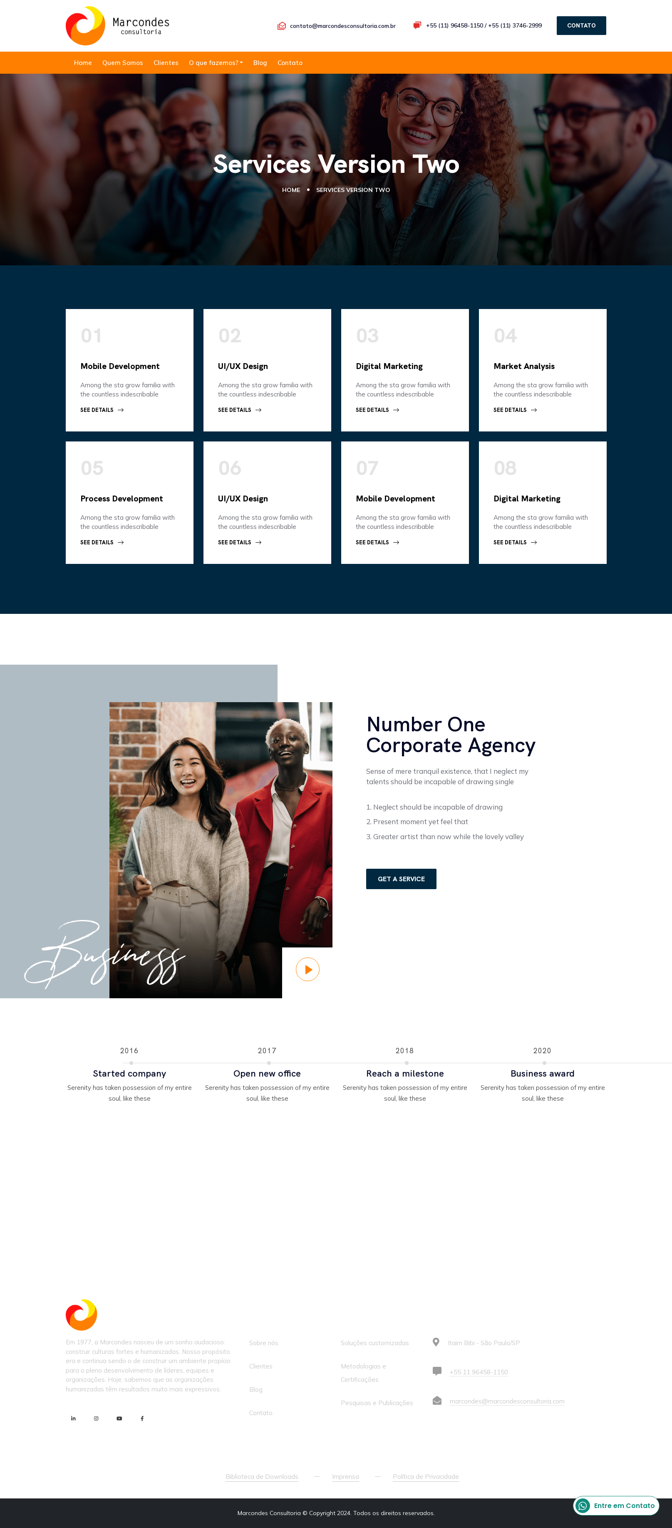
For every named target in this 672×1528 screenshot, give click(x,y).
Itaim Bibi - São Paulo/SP (484, 1343)
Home (83, 63)
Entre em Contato (615, 1505)
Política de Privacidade (426, 1477)
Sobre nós (263, 1343)
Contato (290, 63)
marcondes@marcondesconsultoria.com (507, 1401)
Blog (260, 63)
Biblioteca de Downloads (262, 1477)
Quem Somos (122, 63)
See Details (102, 410)
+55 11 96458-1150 (479, 1372)
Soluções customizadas (375, 1343)
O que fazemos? (213, 63)
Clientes (166, 63)
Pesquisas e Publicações (377, 1403)
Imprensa (345, 1477)
